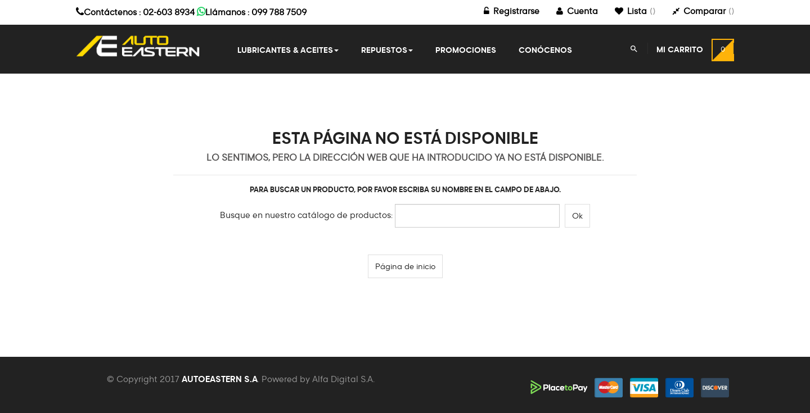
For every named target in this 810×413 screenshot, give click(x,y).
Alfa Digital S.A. (343, 379)
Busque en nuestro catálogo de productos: (306, 215)
